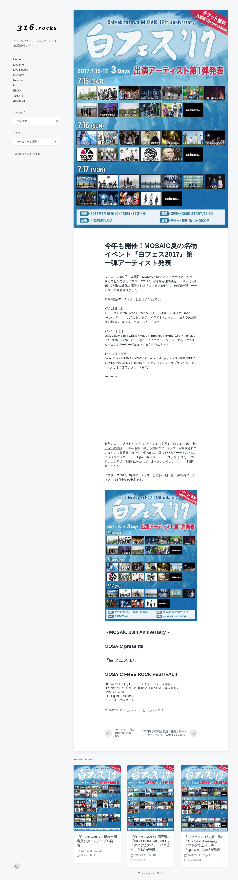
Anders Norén (156, 873)
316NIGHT (20, 101)
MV (15, 85)
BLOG (17, 90)
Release (18, 80)
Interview (18, 75)
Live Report (20, 69)
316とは (18, 95)
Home (17, 59)
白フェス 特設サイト (119, 700)
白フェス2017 (155, 710)
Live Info (18, 64)
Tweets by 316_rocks (26, 153)
